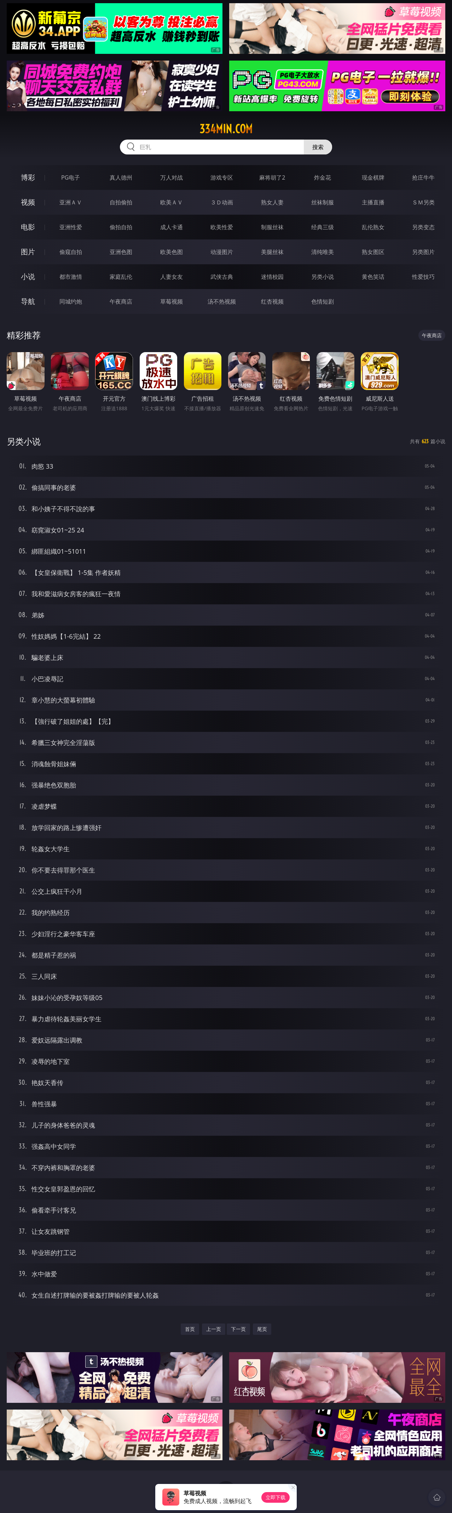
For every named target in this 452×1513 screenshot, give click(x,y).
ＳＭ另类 (423, 202)
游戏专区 (221, 177)
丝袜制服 (322, 202)
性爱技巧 (423, 277)
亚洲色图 (121, 252)
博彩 (28, 177)
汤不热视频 (222, 301)
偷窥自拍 (70, 252)
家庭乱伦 (121, 277)
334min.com (226, 129)
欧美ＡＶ (171, 202)
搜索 (318, 147)
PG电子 (70, 177)
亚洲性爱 (70, 227)
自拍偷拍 (121, 202)
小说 (28, 276)
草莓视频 (171, 301)
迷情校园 (272, 277)
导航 (28, 301)
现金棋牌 (373, 177)
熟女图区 (373, 252)
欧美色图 (171, 252)
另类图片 (423, 252)
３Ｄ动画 (221, 202)
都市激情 (70, 277)
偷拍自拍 (121, 227)
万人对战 (171, 177)
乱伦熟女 (373, 227)
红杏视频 (272, 301)
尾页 (262, 1329)
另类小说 (322, 277)
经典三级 (322, 227)
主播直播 (373, 202)
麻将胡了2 (272, 177)
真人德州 (121, 177)
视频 (28, 202)
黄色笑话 (373, 277)
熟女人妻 (272, 202)
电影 (28, 227)
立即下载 (275, 1497)
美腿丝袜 (272, 252)
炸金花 (322, 177)
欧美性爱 (221, 227)
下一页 (238, 1329)
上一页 (213, 1329)
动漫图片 (221, 252)
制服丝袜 (272, 227)
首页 (190, 1329)
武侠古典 (221, 277)
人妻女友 (171, 277)
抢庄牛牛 (423, 177)
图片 (28, 251)
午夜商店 (121, 301)
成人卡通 (171, 227)
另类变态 (423, 227)
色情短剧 (322, 301)
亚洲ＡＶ (70, 202)
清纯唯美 (322, 252)
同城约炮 (70, 301)
